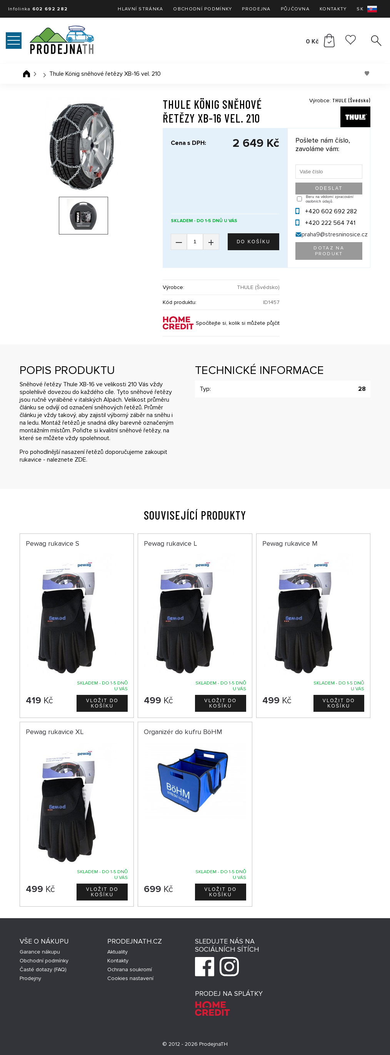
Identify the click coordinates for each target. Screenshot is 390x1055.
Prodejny (30, 978)
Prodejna (256, 9)
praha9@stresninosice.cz (335, 234)
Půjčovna (295, 9)
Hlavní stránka (140, 9)
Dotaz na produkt (328, 251)
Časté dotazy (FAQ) (43, 969)
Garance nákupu (40, 952)
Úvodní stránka (26, 73)
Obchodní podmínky (202, 9)
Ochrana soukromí (129, 969)
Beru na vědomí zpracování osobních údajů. (329, 199)
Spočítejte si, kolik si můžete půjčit (238, 323)
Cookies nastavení (130, 978)
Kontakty (333, 9)
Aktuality (117, 952)
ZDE (80, 460)
